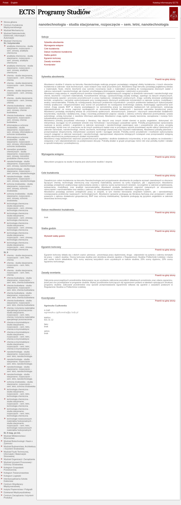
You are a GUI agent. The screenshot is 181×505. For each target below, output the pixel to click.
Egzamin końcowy (52, 58)
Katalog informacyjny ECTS (165, 3)
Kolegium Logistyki (12, 476)
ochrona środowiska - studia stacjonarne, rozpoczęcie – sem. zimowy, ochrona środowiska (20, 187)
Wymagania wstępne (53, 45)
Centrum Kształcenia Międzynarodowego (13, 26)
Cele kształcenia (51, 48)
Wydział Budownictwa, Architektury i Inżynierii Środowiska (20, 447)
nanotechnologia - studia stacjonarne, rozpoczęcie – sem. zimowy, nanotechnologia (21, 163)
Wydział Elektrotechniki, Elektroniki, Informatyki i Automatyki (15, 35)
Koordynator (49, 64)
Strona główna (10, 22)
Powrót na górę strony (165, 79)
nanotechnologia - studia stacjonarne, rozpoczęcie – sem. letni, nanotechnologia (19, 354)
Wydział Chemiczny (13, 41)
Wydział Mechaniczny (14, 30)
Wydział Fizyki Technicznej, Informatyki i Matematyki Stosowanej (16, 454)
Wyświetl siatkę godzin (54, 236)
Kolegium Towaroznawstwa (16, 473)
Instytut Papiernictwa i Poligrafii (18, 489)
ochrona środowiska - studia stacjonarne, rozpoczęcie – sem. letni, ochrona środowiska (21, 384)
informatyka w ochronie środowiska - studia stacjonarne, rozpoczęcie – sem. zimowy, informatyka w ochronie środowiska (20, 129)
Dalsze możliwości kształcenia (58, 52)
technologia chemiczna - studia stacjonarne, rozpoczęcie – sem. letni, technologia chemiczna (18, 392)
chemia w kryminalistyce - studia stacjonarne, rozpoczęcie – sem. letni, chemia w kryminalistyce (19, 325)
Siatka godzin (50, 55)
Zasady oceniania (52, 61)
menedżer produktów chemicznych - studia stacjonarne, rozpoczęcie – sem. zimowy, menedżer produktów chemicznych (19, 153)
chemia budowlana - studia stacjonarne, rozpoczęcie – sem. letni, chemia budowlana (20, 280)
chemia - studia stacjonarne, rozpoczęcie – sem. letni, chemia (20, 257)
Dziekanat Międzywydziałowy (17, 492)
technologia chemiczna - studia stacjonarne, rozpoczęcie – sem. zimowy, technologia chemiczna (20, 206)
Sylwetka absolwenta (54, 42)
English (14, 3)
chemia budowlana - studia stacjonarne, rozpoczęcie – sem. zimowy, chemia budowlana (19, 109)
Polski (5, 3)
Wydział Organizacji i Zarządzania (19, 459)
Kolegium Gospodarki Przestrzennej (14, 468)
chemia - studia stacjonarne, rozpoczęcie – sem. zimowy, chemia (20, 77)
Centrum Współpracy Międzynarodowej (13, 485)
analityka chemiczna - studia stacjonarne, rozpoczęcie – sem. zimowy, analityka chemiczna (20, 49)
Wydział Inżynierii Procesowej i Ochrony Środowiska (18, 463)
